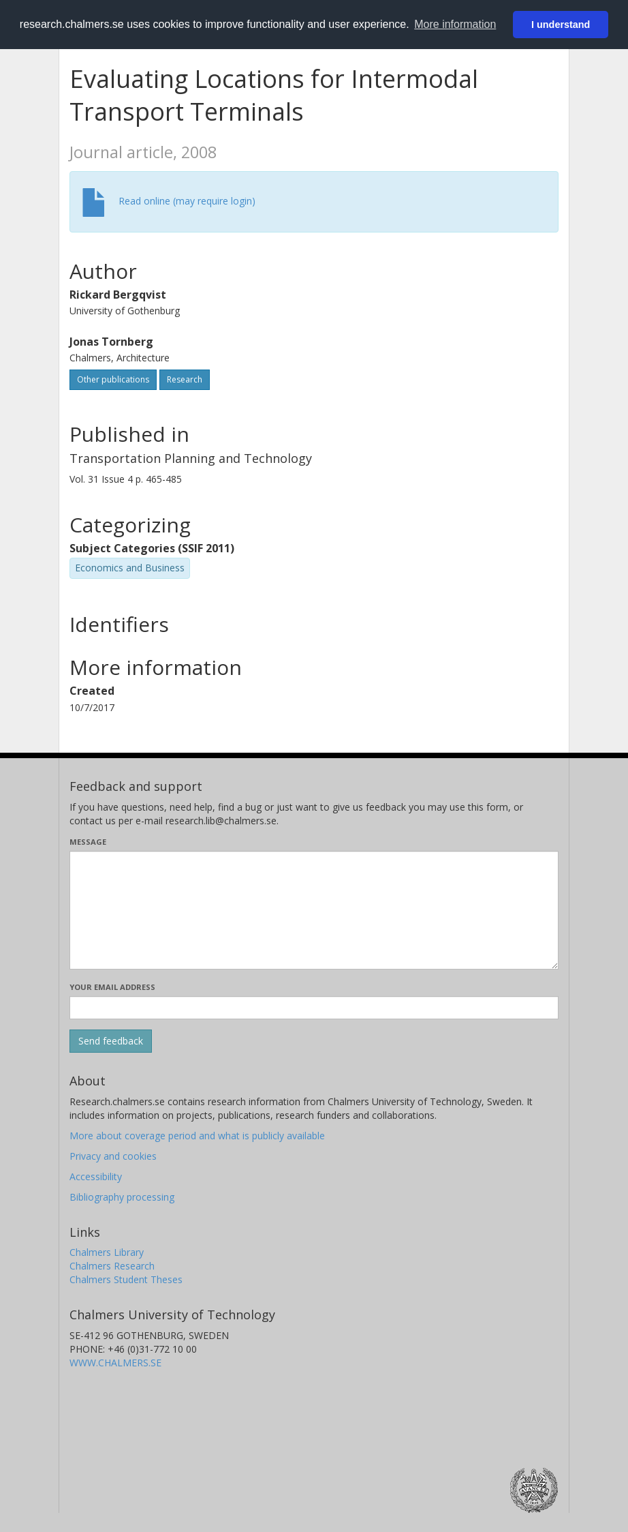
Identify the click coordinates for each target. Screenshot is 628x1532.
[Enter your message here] (314, 910)
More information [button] (455, 24)
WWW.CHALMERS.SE (115, 1362)
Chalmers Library (106, 1252)
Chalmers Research (112, 1265)
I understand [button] (560, 24)
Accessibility (95, 1176)
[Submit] (110, 1041)
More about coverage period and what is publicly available (197, 1135)
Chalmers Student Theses (126, 1279)
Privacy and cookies (113, 1156)
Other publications (113, 379)
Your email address (112, 987)
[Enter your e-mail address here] (314, 1007)
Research (184, 379)
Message (87, 842)
